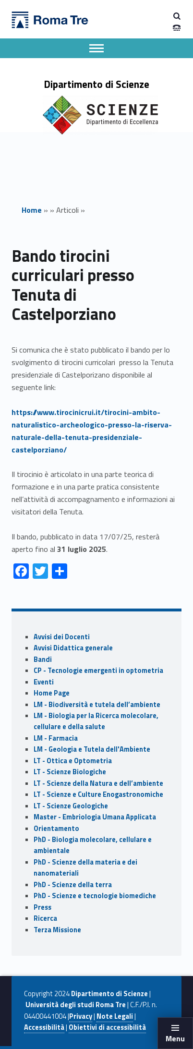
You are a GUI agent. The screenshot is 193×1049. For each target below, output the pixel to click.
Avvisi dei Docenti (62, 637)
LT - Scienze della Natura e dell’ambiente (98, 783)
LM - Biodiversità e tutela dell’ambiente (97, 704)
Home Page (52, 693)
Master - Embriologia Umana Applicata (95, 817)
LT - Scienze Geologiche (71, 806)
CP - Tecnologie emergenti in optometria (98, 670)
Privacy (80, 1016)
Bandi (43, 659)
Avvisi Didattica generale (73, 648)
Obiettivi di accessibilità (107, 1027)
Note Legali (114, 1016)
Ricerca (45, 918)
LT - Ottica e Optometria (73, 761)
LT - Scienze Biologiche (70, 772)
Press (42, 907)
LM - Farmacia (56, 738)
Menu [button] (175, 1038)
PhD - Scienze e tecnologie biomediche (95, 895)
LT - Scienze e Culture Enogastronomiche (98, 794)
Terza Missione (57, 930)
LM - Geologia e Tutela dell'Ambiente (92, 749)
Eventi (44, 682)
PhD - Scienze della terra (73, 884)
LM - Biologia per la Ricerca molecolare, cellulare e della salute (96, 721)
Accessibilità (44, 1027)
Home (32, 210)
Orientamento (56, 828)
